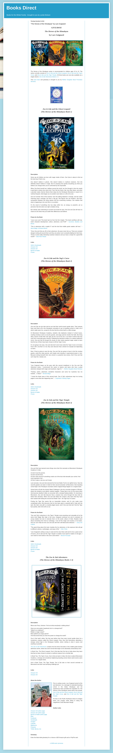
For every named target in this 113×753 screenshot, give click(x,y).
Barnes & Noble (35, 250)
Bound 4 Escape (65, 535)
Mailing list (34, 725)
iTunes (32, 252)
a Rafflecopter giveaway (56, 743)
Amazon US (34, 247)
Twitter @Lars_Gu (36, 729)
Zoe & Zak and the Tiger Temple (47, 75)
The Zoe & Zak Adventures (38, 646)
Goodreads (34, 720)
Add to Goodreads (36, 245)
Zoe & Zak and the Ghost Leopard (57, 73)
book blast (37, 79)
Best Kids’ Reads (41, 236)
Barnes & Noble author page (39, 714)
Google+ (33, 721)
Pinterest (33, 727)
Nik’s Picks (64, 529)
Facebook (33, 718)
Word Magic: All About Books (39, 228)
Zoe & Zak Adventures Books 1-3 (48, 76)
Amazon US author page (38, 711)
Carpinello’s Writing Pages (62, 378)
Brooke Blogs (47, 373)
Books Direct (21, 7)
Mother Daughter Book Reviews (73, 369)
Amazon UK (34, 248)
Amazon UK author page (38, 712)
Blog (32, 716)
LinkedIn (33, 723)
